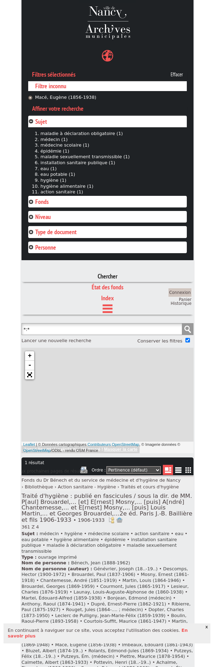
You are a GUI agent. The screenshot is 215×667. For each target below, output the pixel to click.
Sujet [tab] (37, 121)
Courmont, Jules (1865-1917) (132, 586)
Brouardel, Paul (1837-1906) (103, 574)
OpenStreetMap (37, 450)
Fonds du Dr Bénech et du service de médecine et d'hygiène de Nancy (101, 480)
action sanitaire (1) (62, 191)
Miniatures (188, 470)
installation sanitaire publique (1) (78, 162)
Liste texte (178, 471)
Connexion (180, 292)
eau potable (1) (58, 174)
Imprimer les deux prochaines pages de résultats (84, 471)
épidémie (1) (55, 151)
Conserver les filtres (160, 341)
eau (179, 533)
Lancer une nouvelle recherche (56, 340)
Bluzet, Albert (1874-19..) (54, 650)
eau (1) (49, 168)
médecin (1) (54, 139)
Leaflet (29, 444)
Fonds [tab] (38, 202)
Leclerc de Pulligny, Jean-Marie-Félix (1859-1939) (110, 615)
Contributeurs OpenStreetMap (113, 444)
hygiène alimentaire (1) (67, 186)
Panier (185, 299)
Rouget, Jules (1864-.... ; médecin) (104, 609)
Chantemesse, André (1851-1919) (78, 580)
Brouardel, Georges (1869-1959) (58, 586)
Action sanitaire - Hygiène (87, 486)
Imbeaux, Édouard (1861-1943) (157, 644)
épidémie (115, 539)
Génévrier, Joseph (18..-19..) (126, 568)
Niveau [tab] (39, 217)
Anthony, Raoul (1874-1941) (53, 604)
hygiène (73, 533)
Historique (181, 303)
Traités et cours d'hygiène (150, 486)
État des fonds (107, 287)
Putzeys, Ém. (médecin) (87, 656)
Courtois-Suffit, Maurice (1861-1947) (125, 621)
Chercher (107, 276)
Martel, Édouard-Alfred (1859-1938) (62, 598)
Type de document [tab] (52, 232)
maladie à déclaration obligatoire (84, 545)
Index (107, 298)
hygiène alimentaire (76, 539)
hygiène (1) (53, 180)
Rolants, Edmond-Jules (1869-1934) (128, 650)
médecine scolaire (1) (65, 145)
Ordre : (99, 470)
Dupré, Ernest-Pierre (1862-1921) (128, 604)
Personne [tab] (42, 247)
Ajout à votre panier (119, 520)
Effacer (177, 74)
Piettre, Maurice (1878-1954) (152, 656)
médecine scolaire (108, 533)
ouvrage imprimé (57, 557)
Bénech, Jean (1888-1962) (100, 562)
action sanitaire (152, 533)
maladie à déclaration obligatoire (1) (82, 133)
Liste (168, 470)
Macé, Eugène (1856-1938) (65, 97)
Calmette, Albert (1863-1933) (55, 662)
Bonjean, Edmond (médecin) (140, 598)
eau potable (35, 539)
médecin (49, 533)
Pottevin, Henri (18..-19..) (122, 662)
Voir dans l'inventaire (111, 520)
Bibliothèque (39, 486)
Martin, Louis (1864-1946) (151, 580)
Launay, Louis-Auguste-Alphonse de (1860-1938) (129, 592)
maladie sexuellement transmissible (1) (85, 156)
